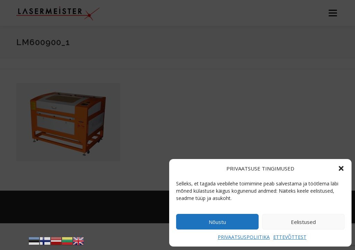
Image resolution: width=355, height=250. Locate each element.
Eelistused (303, 221)
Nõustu (217, 221)
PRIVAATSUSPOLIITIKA (244, 237)
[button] (341, 168)
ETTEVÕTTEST (289, 237)
